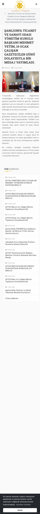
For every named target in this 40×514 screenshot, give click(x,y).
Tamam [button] (20, 510)
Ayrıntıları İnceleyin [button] (23, 505)
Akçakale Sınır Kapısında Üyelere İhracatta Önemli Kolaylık (20, 243)
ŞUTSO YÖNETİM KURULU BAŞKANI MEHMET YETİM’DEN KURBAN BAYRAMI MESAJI (21, 182)
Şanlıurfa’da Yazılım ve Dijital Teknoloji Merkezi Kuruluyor (18, 291)
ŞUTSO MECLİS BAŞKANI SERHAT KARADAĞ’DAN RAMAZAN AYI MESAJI (19, 268)
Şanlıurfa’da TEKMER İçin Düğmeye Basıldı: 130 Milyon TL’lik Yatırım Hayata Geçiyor (20, 231)
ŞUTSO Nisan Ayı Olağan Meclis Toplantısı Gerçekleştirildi (19, 219)
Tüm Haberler (12, 298)
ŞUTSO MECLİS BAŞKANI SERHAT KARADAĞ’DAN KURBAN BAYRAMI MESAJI (20, 196)
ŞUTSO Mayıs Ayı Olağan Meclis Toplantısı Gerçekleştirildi (19, 208)
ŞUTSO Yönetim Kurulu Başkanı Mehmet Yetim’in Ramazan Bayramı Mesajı (20, 255)
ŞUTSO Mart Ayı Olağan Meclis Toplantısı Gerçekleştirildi (18, 280)
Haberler (25, 11)
